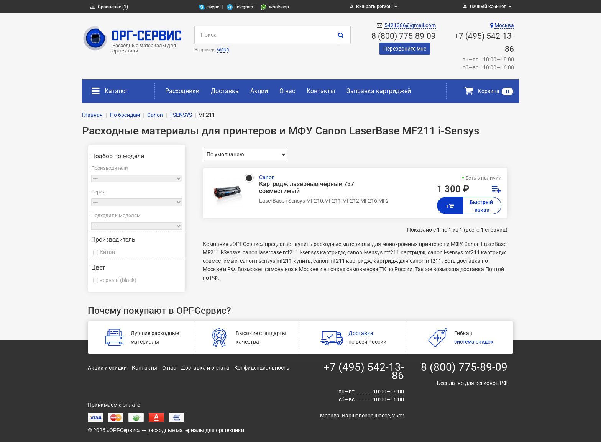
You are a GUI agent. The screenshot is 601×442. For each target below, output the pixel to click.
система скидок (474, 342)
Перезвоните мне (404, 49)
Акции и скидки (107, 368)
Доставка (225, 91)
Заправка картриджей (378, 91)
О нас (287, 91)
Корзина (489, 91)
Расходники (182, 91)
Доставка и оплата (205, 368)
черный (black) (118, 280)
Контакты (321, 91)
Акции (259, 91)
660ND (223, 49)
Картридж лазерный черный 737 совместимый (306, 188)
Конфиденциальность (261, 368)
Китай (107, 252)
